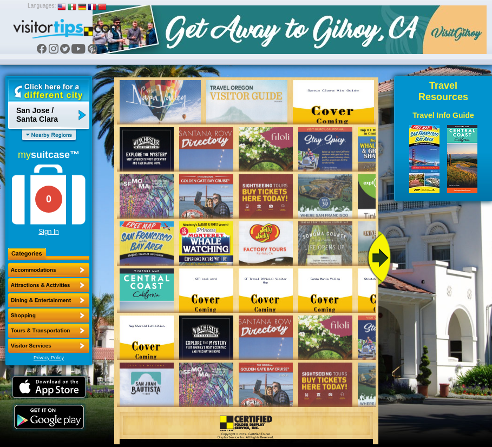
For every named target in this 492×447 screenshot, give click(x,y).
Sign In (48, 231)
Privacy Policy (49, 357)
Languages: (42, 6)
